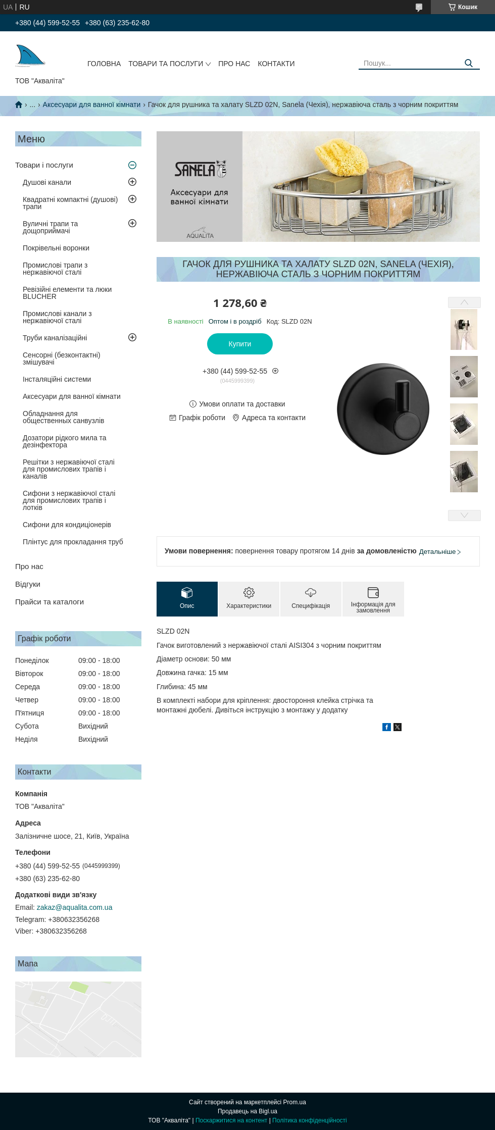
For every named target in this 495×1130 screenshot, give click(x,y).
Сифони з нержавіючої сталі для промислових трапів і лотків (69, 500)
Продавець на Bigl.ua (247, 1111)
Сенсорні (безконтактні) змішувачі (62, 358)
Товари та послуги (165, 64)
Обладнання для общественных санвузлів (63, 417)
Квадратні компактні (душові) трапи (70, 203)
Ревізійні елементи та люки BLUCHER (67, 292)
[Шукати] (468, 63)
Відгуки (27, 584)
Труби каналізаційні (55, 338)
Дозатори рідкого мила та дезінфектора (65, 441)
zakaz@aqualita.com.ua (75, 907)
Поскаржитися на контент (231, 1120)
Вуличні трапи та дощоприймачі (50, 227)
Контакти (276, 64)
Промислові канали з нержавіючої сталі (57, 317)
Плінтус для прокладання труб (73, 542)
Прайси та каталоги (49, 601)
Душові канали (47, 182)
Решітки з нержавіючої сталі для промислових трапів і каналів (69, 469)
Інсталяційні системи (57, 379)
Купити (240, 344)
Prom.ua (294, 1102)
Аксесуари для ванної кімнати (92, 104)
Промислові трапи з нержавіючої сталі (55, 268)
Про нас (234, 64)
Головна (104, 64)
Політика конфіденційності (309, 1120)
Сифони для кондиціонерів (67, 525)
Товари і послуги (44, 165)
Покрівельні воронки (56, 248)
